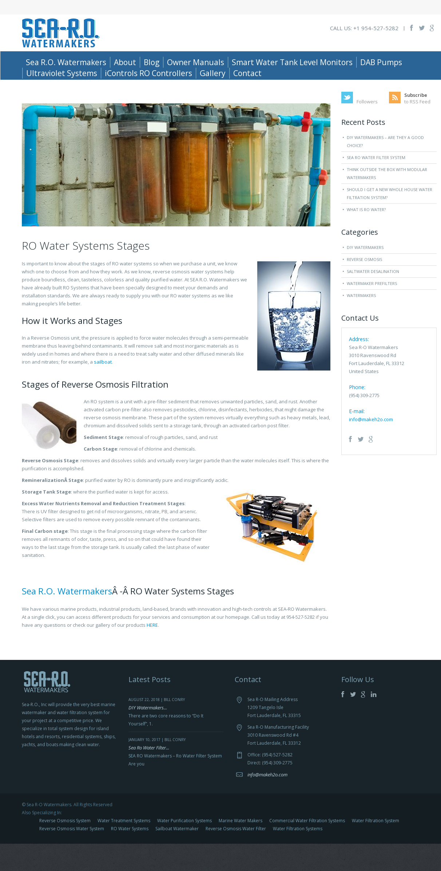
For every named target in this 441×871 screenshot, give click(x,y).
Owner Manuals (195, 62)
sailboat (103, 389)
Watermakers (361, 322)
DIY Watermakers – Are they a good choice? (385, 168)
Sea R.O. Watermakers (66, 62)
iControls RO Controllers (148, 73)
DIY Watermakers (365, 274)
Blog (151, 62)
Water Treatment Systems (124, 848)
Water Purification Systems (184, 848)
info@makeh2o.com (371, 446)
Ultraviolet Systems (61, 73)
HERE (152, 652)
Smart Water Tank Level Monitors (292, 62)
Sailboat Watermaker (177, 856)
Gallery (213, 73)
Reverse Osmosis (364, 286)
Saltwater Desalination (373, 298)
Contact (247, 73)
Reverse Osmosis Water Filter (236, 856)
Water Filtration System (375, 848)
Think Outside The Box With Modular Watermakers (387, 200)
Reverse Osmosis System (65, 848)
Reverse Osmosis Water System (71, 856)
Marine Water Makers (240, 848)
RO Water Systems (129, 856)
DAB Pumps (381, 62)
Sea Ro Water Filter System (376, 184)
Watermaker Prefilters (372, 310)
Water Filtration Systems (297, 856)
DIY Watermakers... (147, 735)
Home (374, 91)
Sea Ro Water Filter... (148, 775)
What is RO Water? (366, 236)
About (125, 62)
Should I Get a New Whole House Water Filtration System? (389, 220)
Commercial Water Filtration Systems (307, 848)
